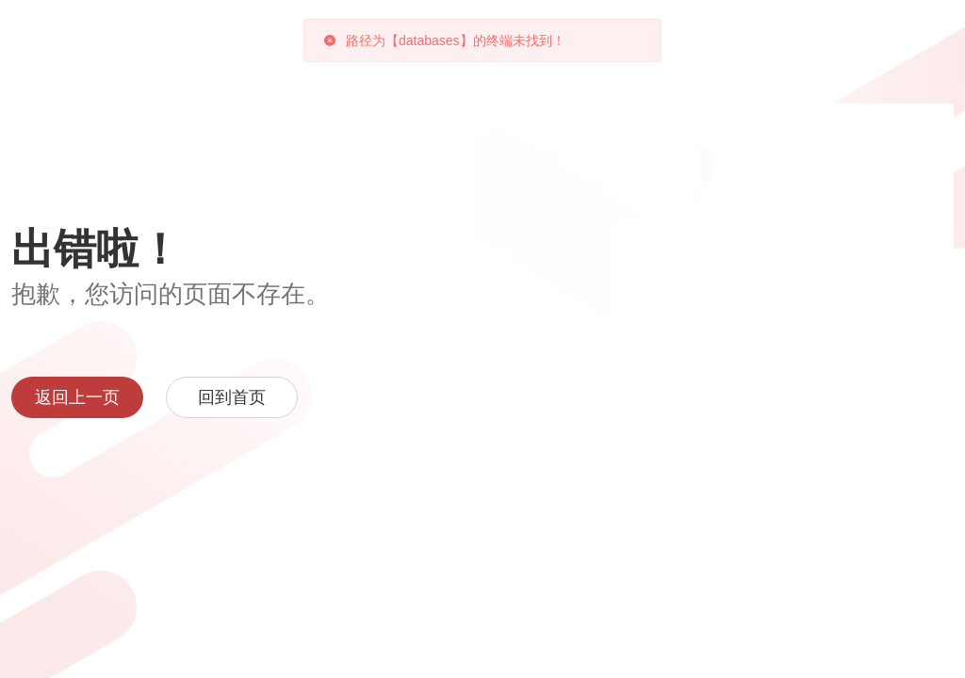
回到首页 (232, 397)
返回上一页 (77, 397)
